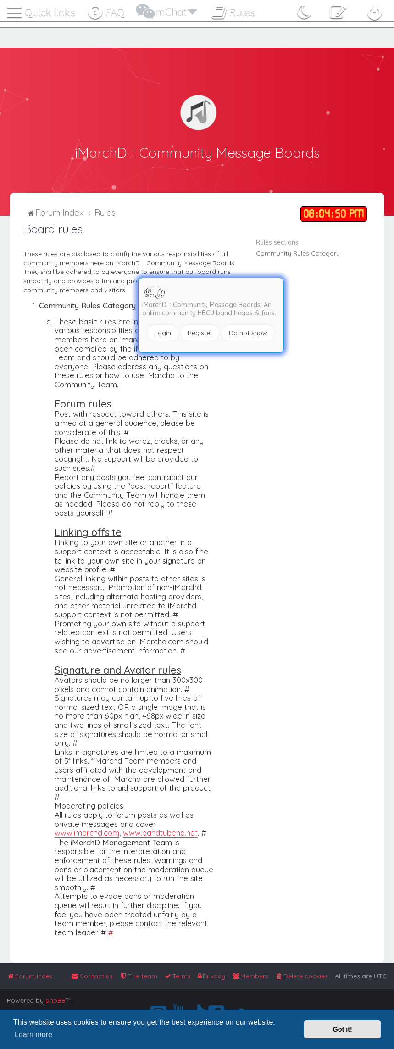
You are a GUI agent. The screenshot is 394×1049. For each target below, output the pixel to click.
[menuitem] (301, 976)
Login (163, 333)
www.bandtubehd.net (160, 832)
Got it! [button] (342, 1029)
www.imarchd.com (87, 832)
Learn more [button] (33, 1034)
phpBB (55, 1000)
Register (200, 333)
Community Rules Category (298, 252)
